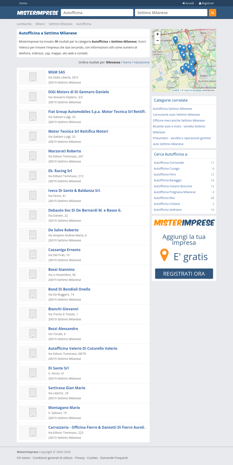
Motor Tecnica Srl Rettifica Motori (78, 131)
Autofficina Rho (164, 198)
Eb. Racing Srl (60, 170)
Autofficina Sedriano (168, 210)
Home (23, 3)
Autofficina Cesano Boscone (173, 186)
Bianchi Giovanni (63, 309)
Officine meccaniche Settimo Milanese (179, 120)
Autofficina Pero (165, 174)
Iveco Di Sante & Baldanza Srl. (74, 190)
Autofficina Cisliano (167, 204)
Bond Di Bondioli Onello (69, 289)
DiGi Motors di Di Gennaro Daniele (78, 91)
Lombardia (24, 24)
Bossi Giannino (61, 269)
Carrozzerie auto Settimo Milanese (176, 115)
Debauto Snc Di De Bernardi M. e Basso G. (85, 210)
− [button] (157, 41)
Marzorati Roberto (64, 151)
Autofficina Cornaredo (169, 163)
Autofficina (83, 24)
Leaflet (175, 90)
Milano (40, 24)
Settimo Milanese (61, 24)
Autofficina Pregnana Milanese (174, 192)
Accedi (188, 3)
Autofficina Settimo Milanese (172, 109)
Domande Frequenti (114, 458)
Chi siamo (23, 458)
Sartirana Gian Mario (66, 387)
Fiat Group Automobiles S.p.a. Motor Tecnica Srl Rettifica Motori (105, 111)
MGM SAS (56, 72)
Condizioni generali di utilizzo (53, 458)
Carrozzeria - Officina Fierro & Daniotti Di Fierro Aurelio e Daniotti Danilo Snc (116, 427)
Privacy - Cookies (86, 458)
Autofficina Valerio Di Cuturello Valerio (82, 348)
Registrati (206, 3)
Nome (127, 62)
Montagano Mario (64, 407)
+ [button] (157, 34)
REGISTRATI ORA (184, 273)
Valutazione (142, 62)
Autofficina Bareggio (168, 180)
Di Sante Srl (58, 368)
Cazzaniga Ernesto (64, 249)
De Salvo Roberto (63, 230)
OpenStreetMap (192, 90)
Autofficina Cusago (166, 168)
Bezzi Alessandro (63, 328)
